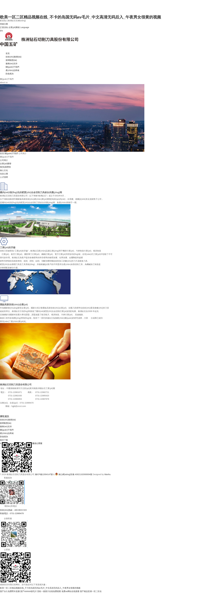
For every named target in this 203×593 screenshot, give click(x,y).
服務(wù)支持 (11, 63)
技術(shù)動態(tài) (13, 57)
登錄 (2, 24)
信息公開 (4, 174)
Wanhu (107, 474)
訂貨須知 (4, 27)
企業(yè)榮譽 (5, 163)
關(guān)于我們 (12, 67)
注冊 (6, 24)
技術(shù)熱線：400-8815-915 (13, 510)
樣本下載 (4, 440)
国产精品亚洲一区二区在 (91, 591)
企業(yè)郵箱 (14, 27)
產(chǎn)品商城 (12, 70)
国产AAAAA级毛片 (28, 591)
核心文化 (4, 170)
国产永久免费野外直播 (10, 591)
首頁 (8, 53)
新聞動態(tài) (11, 60)
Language (24, 27)
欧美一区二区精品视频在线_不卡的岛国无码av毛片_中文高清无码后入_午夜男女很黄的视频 (80, 17)
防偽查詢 (10, 74)
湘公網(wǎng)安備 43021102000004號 (75, 474)
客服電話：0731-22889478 (12, 513)
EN (1, 31)
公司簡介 (4, 160)
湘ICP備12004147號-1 (45, 474)
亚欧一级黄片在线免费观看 (49, 591)
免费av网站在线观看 (70, 591)
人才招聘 (4, 177)
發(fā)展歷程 (5, 167)
